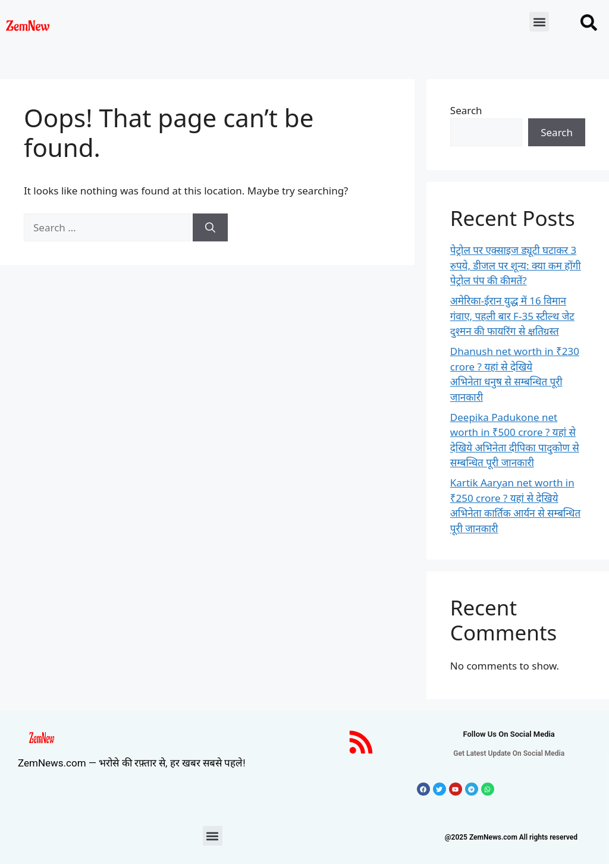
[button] (539, 22)
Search (466, 110)
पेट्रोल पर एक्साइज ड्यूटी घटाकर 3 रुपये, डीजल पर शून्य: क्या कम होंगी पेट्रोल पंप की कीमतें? (515, 265)
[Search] (210, 227)
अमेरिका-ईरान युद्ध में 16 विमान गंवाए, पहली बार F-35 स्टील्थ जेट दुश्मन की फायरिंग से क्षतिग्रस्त (512, 316)
